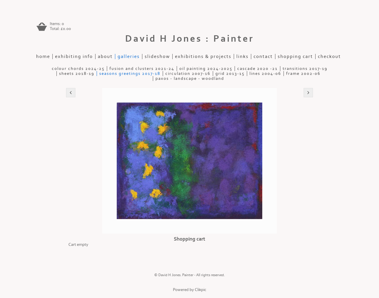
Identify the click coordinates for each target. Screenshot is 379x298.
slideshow (157, 56)
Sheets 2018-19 (76, 73)
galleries (129, 56)
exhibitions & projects (203, 56)
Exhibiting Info (74, 56)
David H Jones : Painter (189, 38)
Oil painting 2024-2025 (205, 68)
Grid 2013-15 (230, 73)
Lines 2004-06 (265, 73)
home (43, 56)
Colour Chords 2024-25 (78, 68)
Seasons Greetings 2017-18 (129, 73)
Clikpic (200, 289)
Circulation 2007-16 (187, 73)
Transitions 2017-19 (305, 68)
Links (242, 56)
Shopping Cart (295, 56)
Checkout (329, 56)
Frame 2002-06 (303, 73)
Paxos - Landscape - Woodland (189, 78)
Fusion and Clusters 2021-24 (141, 68)
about (105, 56)
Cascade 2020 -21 (257, 68)
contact (263, 56)
